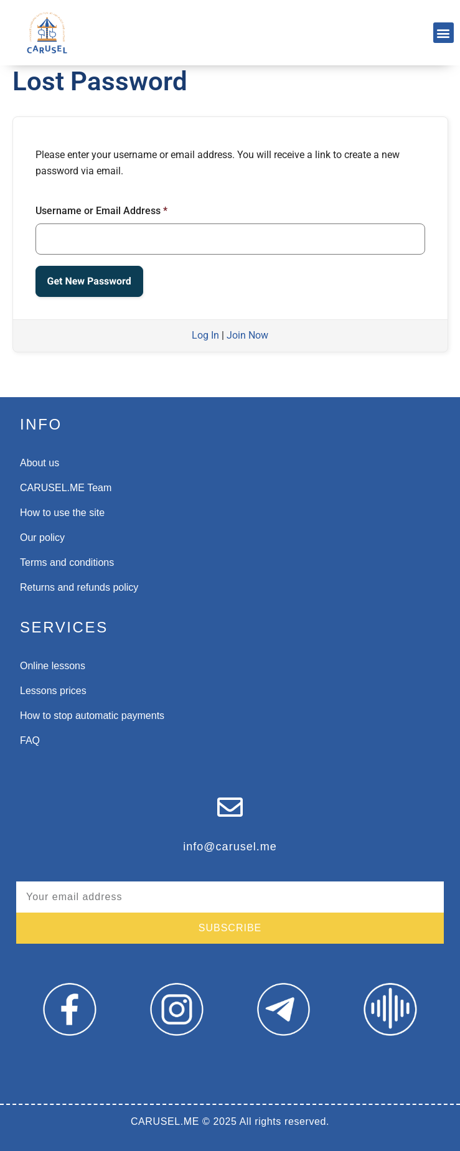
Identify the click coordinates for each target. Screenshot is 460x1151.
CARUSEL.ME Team (65, 487)
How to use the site (62, 512)
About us (39, 463)
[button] (443, 32)
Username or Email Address (101, 211)
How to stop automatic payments (92, 715)
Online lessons (52, 665)
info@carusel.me (229, 846)
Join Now (247, 335)
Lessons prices (53, 690)
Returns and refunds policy (79, 587)
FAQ (30, 740)
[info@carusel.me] (230, 807)
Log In (205, 335)
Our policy (42, 537)
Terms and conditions (67, 562)
